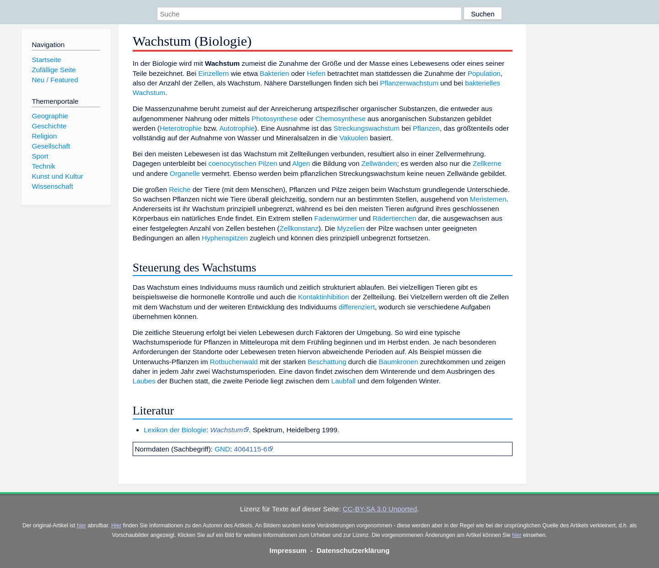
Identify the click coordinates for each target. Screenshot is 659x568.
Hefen (316, 73)
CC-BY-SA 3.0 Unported (380, 509)
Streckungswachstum (367, 128)
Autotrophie (237, 128)
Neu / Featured (55, 80)
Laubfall (343, 381)
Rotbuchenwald (234, 362)
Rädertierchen (394, 218)
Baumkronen (398, 362)
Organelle (185, 173)
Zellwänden (379, 163)
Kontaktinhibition (323, 297)
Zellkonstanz (299, 228)
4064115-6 (250, 449)
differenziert (357, 307)
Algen (301, 163)
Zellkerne (487, 163)
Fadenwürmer (335, 218)
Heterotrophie (181, 128)
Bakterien (274, 73)
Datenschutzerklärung (353, 550)
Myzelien (350, 228)
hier (81, 525)
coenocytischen (232, 163)
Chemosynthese (340, 118)
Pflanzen (426, 128)
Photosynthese (274, 118)
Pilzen (267, 163)
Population (484, 73)
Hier (116, 525)
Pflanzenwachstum (409, 83)
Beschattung (327, 362)
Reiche (179, 189)
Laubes (144, 381)
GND (222, 449)
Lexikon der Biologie (175, 430)
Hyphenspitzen (225, 238)
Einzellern (213, 73)
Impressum (288, 550)
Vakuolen (354, 138)
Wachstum (226, 430)
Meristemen (488, 199)
